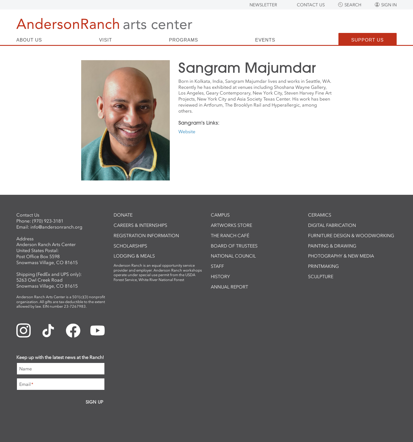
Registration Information (146, 235)
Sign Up (94, 402)
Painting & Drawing (332, 246)
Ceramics (319, 215)
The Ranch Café (230, 235)
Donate (123, 215)
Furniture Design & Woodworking (351, 235)
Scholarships (130, 246)
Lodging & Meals (134, 256)
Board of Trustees (234, 246)
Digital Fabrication (332, 225)
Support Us (367, 40)
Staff (217, 266)
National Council (233, 256)
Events (265, 40)
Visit (105, 40)
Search (352, 4)
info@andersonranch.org (56, 227)
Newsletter (263, 4)
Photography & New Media (341, 256)
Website (186, 131)
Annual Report (229, 287)
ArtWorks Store (231, 225)
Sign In (389, 4)
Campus (220, 215)
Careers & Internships (140, 225)
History (220, 276)
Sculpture (320, 276)
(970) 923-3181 (47, 221)
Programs (183, 40)
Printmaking (323, 266)
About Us (29, 40)
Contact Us (311, 4)
